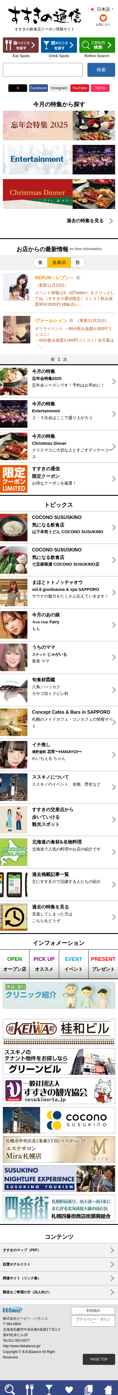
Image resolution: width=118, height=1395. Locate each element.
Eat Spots (21, 56)
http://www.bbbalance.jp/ (21, 1346)
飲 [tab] (78, 262)
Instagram (59, 88)
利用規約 (93, 1310)
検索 (101, 69)
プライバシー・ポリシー (93, 1321)
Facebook (38, 88)
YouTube (79, 88)
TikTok (100, 88)
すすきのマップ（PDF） (22, 1250)
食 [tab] (40, 262)
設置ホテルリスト (17, 1264)
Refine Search (97, 56)
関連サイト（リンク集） (22, 1278)
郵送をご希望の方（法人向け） (27, 1292)
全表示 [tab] (59, 262)
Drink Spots (59, 56)
